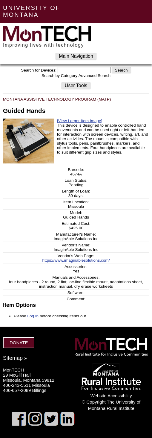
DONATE (19, 342)
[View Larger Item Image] (79, 121)
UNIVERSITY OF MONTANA (31, 11)
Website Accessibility (111, 395)
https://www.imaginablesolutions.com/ (76, 260)
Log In (33, 316)
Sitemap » (15, 358)
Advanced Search (94, 75)
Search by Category (59, 75)
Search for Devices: (38, 70)
